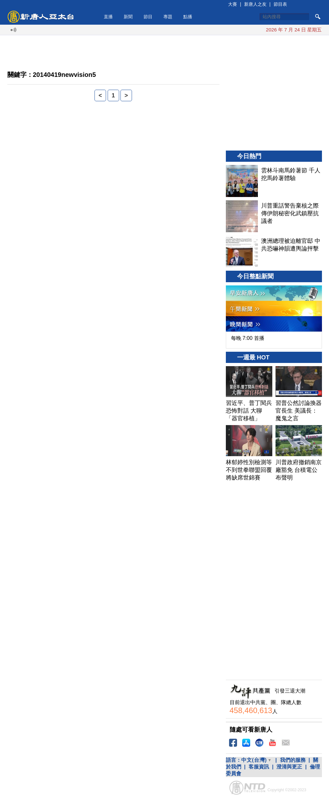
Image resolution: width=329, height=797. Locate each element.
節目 (148, 16)
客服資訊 (259, 766)
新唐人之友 (255, 4)
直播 (108, 16)
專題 (167, 16)
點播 (187, 16)
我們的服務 (293, 760)
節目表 (280, 4)
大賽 (232, 4)
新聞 (128, 16)
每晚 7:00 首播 (247, 338)
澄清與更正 (289, 766)
